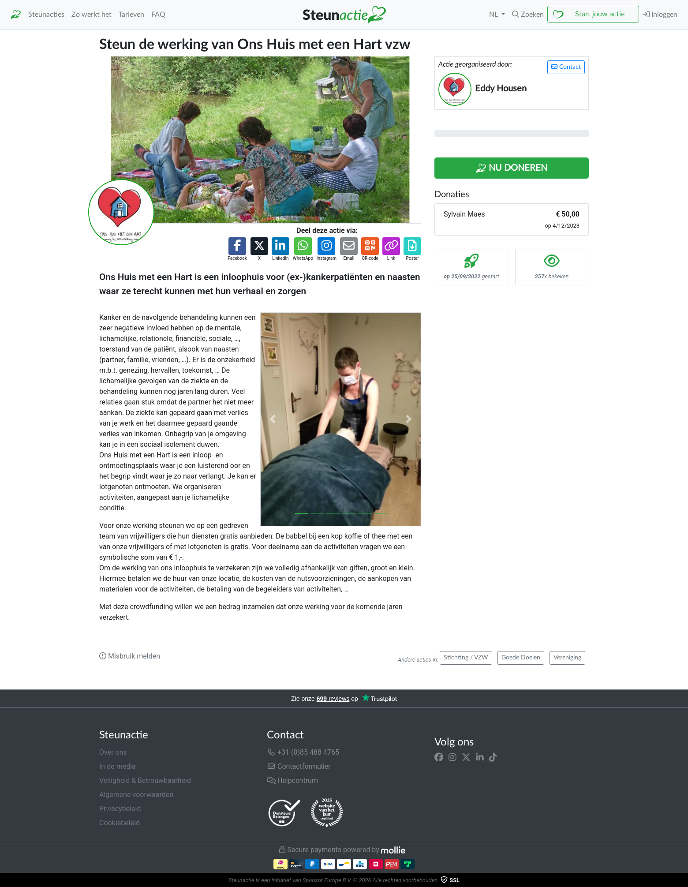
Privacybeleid (120, 809)
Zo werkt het (91, 14)
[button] (528, 14)
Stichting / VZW (466, 658)
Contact (566, 67)
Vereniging (567, 658)
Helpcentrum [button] (292, 780)
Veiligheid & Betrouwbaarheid (145, 780)
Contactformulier (299, 766)
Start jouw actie (599, 14)
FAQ (158, 14)
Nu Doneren (511, 168)
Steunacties (46, 14)
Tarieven (131, 14)
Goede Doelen (520, 658)
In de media (117, 766)
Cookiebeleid (119, 823)
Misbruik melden (129, 656)
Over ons (113, 752)
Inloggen (660, 14)
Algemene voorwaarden (136, 794)
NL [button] (494, 14)
